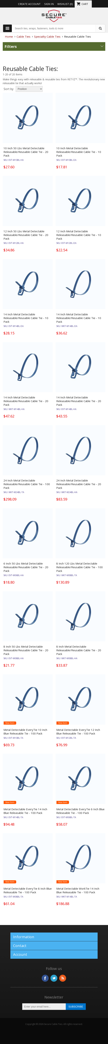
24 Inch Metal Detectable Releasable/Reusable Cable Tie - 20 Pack (78, 484)
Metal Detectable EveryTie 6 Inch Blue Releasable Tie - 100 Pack (80, 811)
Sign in (49, 4)
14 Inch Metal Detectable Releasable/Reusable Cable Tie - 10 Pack (25, 317)
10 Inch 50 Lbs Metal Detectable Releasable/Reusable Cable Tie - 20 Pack (25, 151)
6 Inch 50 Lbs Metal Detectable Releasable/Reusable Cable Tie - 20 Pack (25, 567)
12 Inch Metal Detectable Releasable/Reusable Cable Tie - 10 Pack (78, 234)
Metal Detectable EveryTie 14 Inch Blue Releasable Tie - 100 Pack (25, 811)
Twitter (53, 978)
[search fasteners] (100, 28)
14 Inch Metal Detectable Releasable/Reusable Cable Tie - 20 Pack (25, 400)
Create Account (29, 4)
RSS (62, 978)
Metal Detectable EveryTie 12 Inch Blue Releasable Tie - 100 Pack (78, 731)
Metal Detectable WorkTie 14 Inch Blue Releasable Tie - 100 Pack (77, 890)
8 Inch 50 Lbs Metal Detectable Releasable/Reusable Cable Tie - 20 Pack (25, 650)
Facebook (45, 978)
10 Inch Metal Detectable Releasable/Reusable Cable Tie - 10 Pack (78, 151)
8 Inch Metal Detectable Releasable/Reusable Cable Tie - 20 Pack (78, 650)
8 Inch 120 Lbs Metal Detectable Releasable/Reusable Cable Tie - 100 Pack (79, 567)
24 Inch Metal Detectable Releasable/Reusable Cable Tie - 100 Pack (26, 484)
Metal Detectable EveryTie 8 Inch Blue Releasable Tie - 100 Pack (27, 890)
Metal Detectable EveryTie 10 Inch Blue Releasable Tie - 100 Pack (25, 731)
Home (9, 36)
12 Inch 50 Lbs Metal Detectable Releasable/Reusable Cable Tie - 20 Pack (25, 234)
